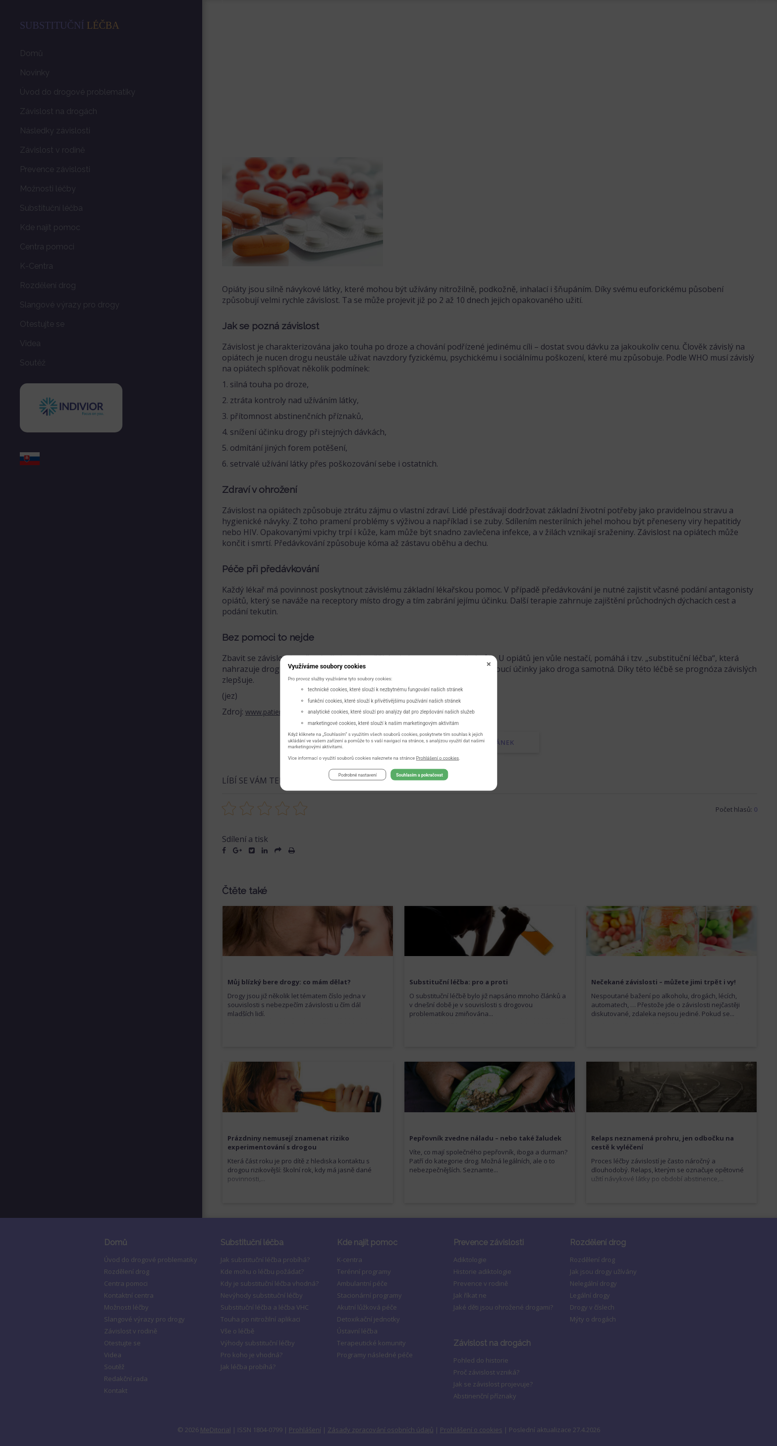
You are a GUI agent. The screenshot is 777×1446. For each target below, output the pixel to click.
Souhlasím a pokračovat (419, 776)
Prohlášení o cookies (437, 759)
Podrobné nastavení (357, 776)
